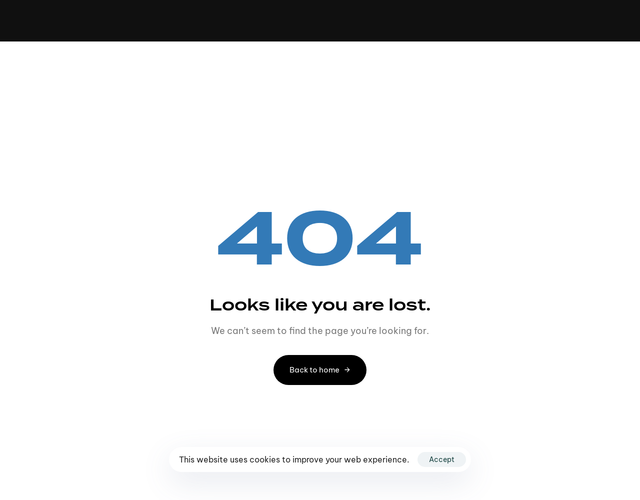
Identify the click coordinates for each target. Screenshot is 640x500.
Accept (441, 459)
